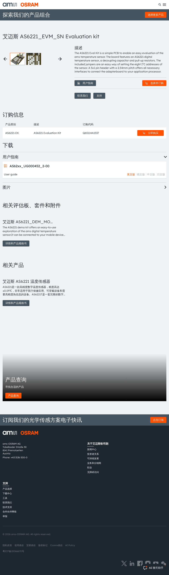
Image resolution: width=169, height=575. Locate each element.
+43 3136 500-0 (19, 457)
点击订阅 (158, 419)
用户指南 (85, 83)
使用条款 (19, 545)
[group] (35, 229)
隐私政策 (7, 545)
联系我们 (82, 95)
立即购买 (150, 133)
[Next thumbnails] (60, 59)
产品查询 (13, 395)
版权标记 (43, 545)
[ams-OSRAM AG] (20, 5)
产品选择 (7, 488)
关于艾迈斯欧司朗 (97, 443)
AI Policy (70, 545)
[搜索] (159, 4)
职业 (89, 467)
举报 (5, 516)
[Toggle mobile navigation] (164, 4)
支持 (99, 95)
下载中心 (7, 493)
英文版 (131, 174)
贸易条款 (31, 545)
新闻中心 (91, 449)
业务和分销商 (94, 463)
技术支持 (7, 507)
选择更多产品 (156, 14)
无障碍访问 (93, 472)
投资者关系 (93, 454)
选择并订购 (154, 83)
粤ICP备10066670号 (13, 551)
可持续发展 (93, 458)
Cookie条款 (56, 545)
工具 (5, 498)
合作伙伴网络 (10, 511)
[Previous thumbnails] (5, 59)
